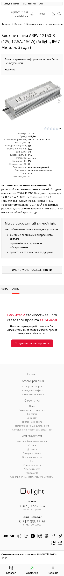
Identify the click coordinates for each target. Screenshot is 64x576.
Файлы (5, 288)
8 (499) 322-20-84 (19, 12)
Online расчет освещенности (32, 269)
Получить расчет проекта (32, 343)
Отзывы (15, 288)
